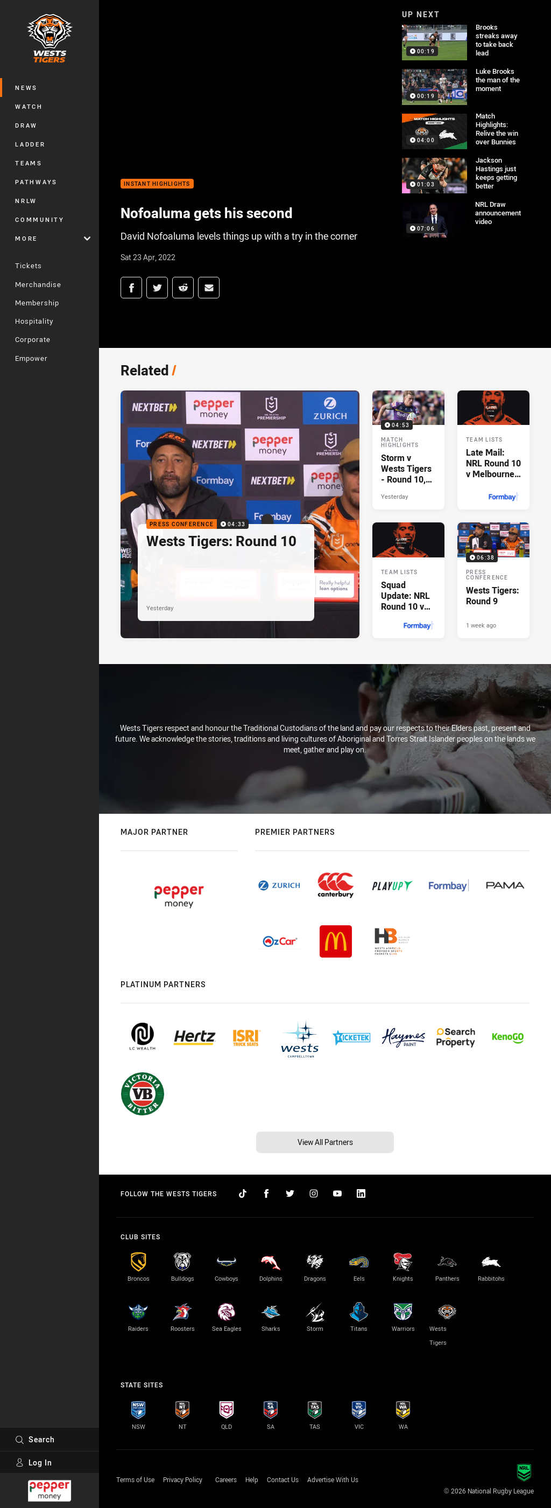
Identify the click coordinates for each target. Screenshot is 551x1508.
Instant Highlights (157, 183)
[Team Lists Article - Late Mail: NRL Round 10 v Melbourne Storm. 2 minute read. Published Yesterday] (493, 449)
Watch (29, 106)
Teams (29, 163)
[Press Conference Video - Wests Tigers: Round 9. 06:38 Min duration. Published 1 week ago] (493, 580)
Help (251, 1479)
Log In (33, 1462)
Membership (37, 303)
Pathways (36, 182)
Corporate (33, 339)
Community (40, 219)
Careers (226, 1479)
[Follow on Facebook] (266, 1193)
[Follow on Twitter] (290, 1193)
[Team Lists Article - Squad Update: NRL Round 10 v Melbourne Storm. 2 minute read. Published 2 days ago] (408, 580)
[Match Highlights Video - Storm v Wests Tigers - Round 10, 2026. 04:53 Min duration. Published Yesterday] (408, 449)
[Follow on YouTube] (337, 1193)
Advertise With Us (332, 1479)
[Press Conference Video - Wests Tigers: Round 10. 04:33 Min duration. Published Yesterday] (240, 514)
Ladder (30, 144)
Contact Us (283, 1479)
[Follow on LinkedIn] (361, 1193)
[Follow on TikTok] (242, 1193)
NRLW (26, 201)
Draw (26, 125)
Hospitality (34, 321)
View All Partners (325, 1142)
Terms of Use (135, 1479)
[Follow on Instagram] (313, 1193)
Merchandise (38, 284)
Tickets (28, 265)
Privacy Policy (182, 1479)
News (26, 87)
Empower (31, 358)
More (52, 238)
